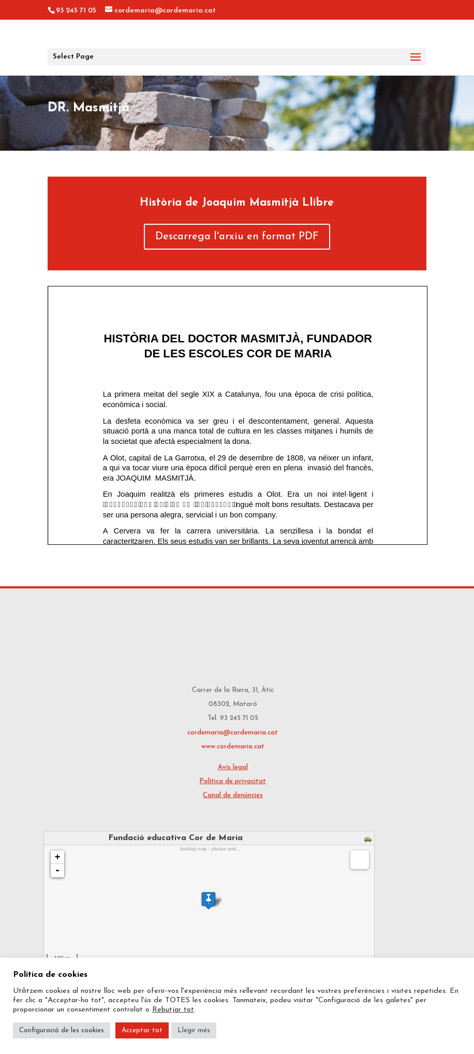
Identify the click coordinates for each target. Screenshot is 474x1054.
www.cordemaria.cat (232, 746)
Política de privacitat (232, 781)
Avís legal (233, 767)
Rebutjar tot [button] (173, 1010)
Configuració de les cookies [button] (61, 1030)
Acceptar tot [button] (142, 1030)
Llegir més (193, 1030)
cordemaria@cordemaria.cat (232, 732)
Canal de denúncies (233, 795)
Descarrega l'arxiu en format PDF (237, 237)
